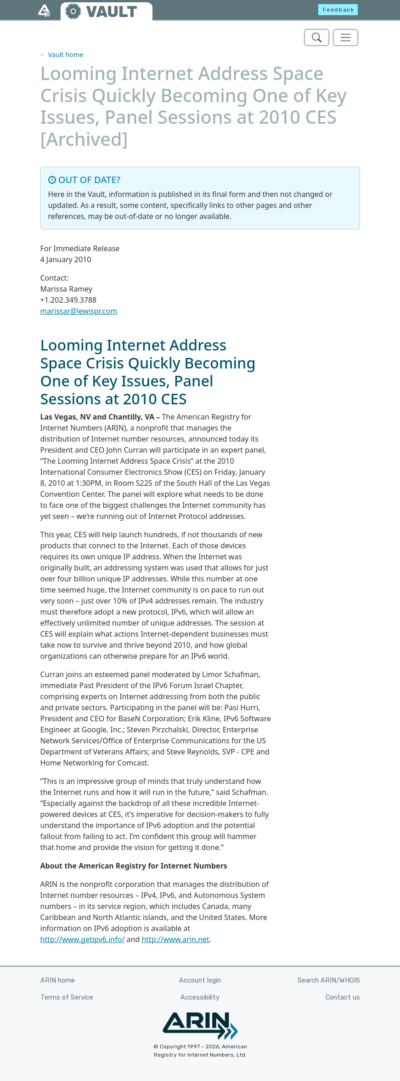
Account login (200, 980)
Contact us (343, 997)
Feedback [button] (339, 9)
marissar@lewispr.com (79, 311)
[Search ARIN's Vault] (316, 37)
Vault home (65, 54)
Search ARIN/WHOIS (329, 980)
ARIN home (57, 980)
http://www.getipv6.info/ (82, 939)
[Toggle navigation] (345, 37)
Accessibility (200, 997)
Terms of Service (66, 997)
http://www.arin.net (175, 939)
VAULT (111, 11)
